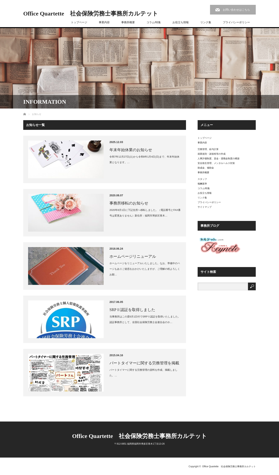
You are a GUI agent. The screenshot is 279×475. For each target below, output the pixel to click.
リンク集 (205, 22)
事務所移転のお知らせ (128, 203)
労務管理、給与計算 (208, 149)
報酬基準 (202, 183)
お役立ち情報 (180, 22)
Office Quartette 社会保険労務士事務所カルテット (90, 13)
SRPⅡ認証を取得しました (132, 310)
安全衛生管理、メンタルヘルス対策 (216, 163)
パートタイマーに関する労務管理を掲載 (144, 363)
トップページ (79, 22)
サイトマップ (205, 207)
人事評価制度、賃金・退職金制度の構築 (218, 158)
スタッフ (202, 179)
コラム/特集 (153, 22)
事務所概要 (128, 22)
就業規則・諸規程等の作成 (212, 154)
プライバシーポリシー (236, 22)
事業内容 (104, 22)
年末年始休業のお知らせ (130, 150)
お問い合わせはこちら (236, 9)
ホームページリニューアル (132, 256)
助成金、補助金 (206, 167)
